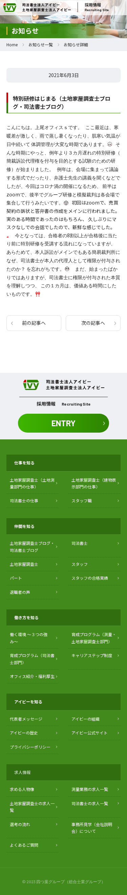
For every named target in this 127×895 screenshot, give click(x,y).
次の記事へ (93, 322)
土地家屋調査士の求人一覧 (32, 806)
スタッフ (79, 564)
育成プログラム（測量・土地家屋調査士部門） (93, 637)
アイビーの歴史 (24, 732)
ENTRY (63, 423)
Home (12, 44)
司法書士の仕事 (24, 500)
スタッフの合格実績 (89, 578)
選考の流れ (20, 824)
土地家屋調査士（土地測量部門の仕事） (32, 483)
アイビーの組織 (85, 719)
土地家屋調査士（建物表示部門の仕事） (93, 483)
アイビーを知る (28, 701)
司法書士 (79, 543)
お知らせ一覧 (40, 44)
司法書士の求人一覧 (89, 803)
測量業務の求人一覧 (89, 789)
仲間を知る (24, 526)
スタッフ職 (81, 500)
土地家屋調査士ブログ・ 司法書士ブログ (32, 546)
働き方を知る (26, 617)
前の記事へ (34, 322)
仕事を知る (24, 462)
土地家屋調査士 (24, 564)
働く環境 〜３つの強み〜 (28, 637)
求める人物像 (22, 789)
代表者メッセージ (26, 719)
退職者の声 (20, 592)
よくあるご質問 (24, 845)
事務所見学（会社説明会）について (91, 827)
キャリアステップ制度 (91, 655)
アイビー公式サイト (89, 732)
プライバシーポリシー (30, 747)
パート (16, 578)
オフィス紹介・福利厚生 (32, 676)
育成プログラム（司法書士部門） (32, 658)
